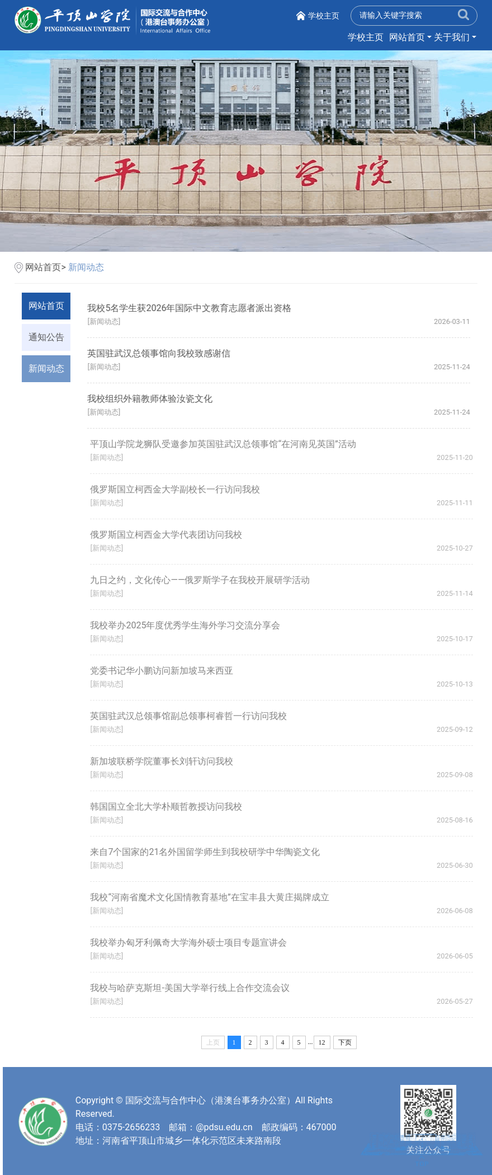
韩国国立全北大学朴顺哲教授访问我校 (170, 806)
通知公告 (46, 337)
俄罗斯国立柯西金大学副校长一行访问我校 (179, 489)
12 (322, 1042)
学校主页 (323, 15)
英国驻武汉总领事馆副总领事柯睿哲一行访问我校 (192, 716)
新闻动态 (86, 267)
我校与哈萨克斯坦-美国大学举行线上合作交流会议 (193, 988)
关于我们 (452, 37)
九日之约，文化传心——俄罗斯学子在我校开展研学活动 (204, 580)
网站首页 (407, 37)
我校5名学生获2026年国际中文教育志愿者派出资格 (190, 308)
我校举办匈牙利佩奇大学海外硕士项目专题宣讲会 (192, 942)
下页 (345, 1042)
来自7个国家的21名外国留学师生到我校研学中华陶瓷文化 (209, 852)
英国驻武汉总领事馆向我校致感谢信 (159, 353)
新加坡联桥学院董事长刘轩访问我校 (165, 761)
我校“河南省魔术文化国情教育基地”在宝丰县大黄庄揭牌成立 (213, 897)
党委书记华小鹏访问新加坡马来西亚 (165, 670)
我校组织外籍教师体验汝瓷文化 (150, 398)
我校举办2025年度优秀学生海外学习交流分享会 (189, 625)
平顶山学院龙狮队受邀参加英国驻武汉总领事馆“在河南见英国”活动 (226, 444)
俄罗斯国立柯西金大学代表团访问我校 (170, 534)
